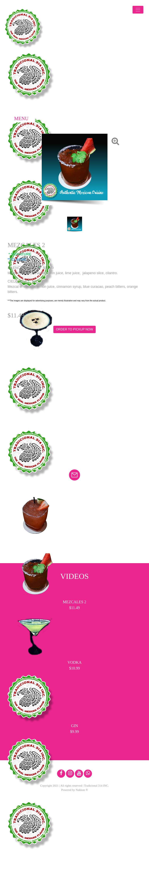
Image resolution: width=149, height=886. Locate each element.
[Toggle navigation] (138, 10)
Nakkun (80, 789)
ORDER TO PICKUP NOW (74, 329)
